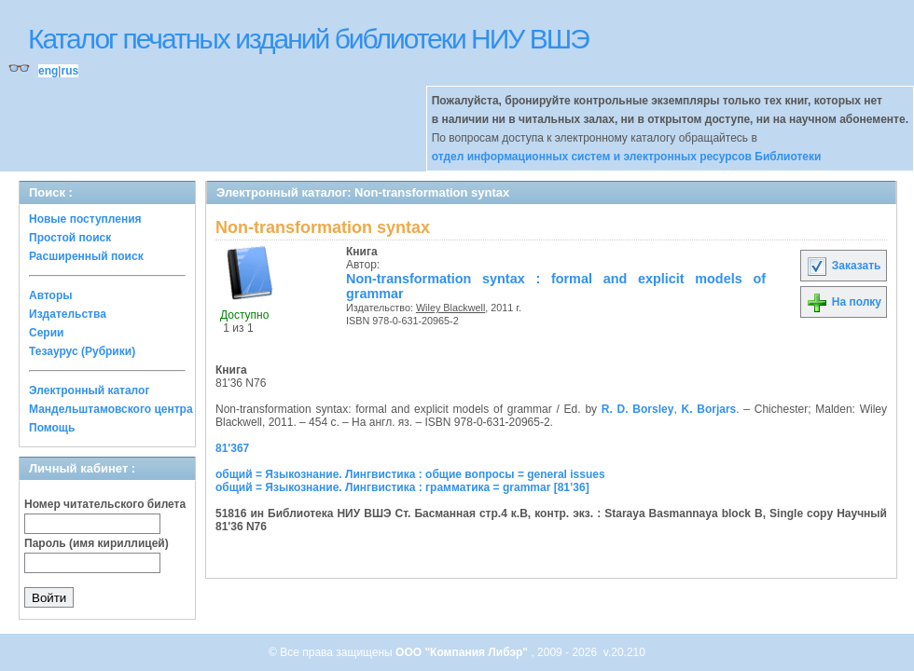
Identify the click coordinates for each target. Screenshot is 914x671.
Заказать (843, 265)
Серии (46, 332)
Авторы (51, 295)
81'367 (232, 448)
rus (69, 70)
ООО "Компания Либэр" (463, 652)
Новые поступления (85, 219)
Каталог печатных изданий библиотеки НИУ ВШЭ (308, 38)
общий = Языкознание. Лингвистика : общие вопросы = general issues (410, 474)
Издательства (67, 314)
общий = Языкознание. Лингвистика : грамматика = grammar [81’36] (402, 487)
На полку (843, 301)
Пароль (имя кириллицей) (96, 543)
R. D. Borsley (638, 409)
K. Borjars (708, 409)
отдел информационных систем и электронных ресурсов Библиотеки (627, 156)
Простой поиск (70, 237)
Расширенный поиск (86, 256)
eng (48, 70)
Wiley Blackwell (450, 307)
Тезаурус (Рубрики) (82, 351)
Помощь (52, 427)
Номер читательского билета (105, 504)
